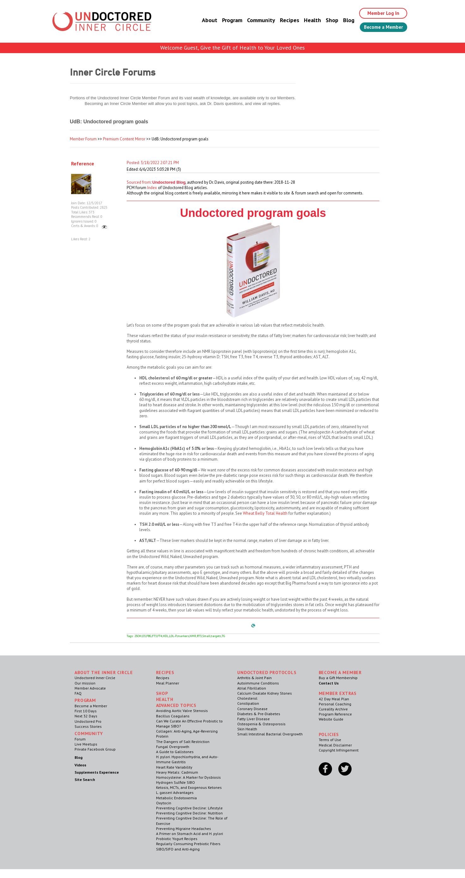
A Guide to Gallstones (175, 751)
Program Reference (335, 714)
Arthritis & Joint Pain (254, 677)
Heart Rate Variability (174, 767)
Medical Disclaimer (335, 745)
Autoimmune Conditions (258, 683)
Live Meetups (86, 744)
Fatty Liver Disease (253, 718)
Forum (80, 739)
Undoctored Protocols (267, 672)
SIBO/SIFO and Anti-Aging (178, 849)
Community (256, 20)
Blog (344, 20)
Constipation (248, 703)
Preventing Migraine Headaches (183, 828)
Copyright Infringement (339, 750)
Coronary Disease (252, 708)
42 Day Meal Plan (334, 699)
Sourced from (139, 182)
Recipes (284, 20)
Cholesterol (247, 698)
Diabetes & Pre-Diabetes (258, 713)
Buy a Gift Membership (338, 677)
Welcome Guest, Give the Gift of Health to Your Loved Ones (232, 47)
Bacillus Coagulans (173, 716)
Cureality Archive (333, 709)
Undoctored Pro (88, 721)
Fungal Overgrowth (172, 746)
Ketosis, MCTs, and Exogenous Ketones (189, 787)
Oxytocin (163, 803)
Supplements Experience (97, 772)
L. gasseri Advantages (175, 792)
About (205, 20)
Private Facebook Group (95, 749)
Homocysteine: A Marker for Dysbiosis (188, 777)
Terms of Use (330, 739)
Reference (82, 163)
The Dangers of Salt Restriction (182, 741)
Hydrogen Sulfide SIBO (175, 782)
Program (227, 20)
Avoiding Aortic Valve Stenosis (182, 710)
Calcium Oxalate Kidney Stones (264, 693)
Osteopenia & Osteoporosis (261, 723)
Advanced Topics (176, 705)
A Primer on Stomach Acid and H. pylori (189, 833)
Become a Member (381, 27)
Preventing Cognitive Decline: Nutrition (189, 813)
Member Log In (380, 13)
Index (152, 187)
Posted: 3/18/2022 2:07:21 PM (153, 162)
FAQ (78, 693)
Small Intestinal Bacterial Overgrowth (270, 734)
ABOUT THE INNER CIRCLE (104, 672)
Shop (327, 20)
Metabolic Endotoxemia (176, 797)
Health (307, 20)
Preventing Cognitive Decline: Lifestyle (189, 808)
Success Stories (88, 726)
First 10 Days (86, 711)
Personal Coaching (335, 704)
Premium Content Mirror (124, 139)
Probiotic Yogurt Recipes (176, 838)
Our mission (85, 683)
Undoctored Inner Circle (95, 677)
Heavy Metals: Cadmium (177, 772)
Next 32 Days (86, 716)
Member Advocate (90, 688)
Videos (80, 765)
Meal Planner (167, 683)
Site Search (85, 779)
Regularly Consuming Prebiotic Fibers (188, 843)
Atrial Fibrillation (251, 688)
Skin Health (247, 729)
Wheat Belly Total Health (265, 513)
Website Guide (331, 719)
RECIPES (165, 672)
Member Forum (83, 139)
